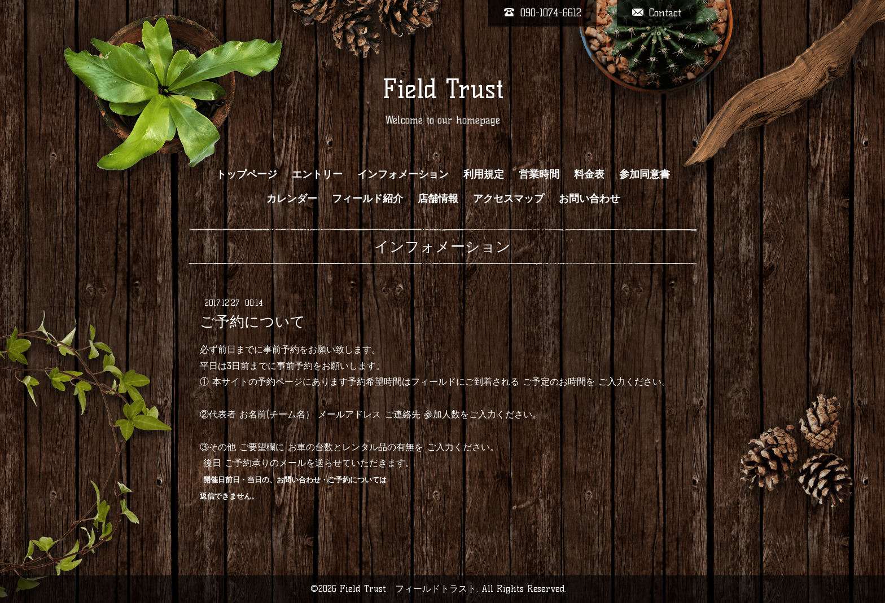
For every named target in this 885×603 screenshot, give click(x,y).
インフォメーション (403, 174)
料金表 (589, 174)
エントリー (317, 174)
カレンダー (291, 198)
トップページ (246, 174)
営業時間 (539, 174)
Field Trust (442, 89)
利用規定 (483, 174)
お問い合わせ (589, 198)
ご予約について (252, 321)
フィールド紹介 (367, 198)
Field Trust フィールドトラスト (408, 588)
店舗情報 (438, 198)
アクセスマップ (508, 198)
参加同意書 (644, 174)
